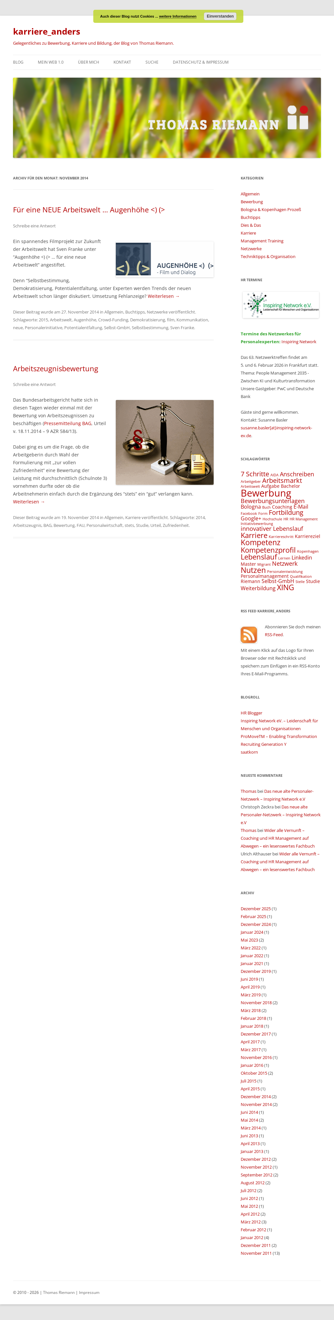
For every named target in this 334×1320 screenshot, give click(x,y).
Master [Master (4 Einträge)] (248, 564)
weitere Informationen (177, 16)
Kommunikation (192, 320)
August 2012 (253, 1183)
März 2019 (251, 995)
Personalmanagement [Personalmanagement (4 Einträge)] (265, 576)
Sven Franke (182, 327)
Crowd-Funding (113, 320)
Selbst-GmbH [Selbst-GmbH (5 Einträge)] (278, 581)
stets (129, 525)
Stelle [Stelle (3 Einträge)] (300, 581)
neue (18, 327)
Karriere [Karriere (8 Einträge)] (254, 535)
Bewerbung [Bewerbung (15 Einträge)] (266, 492)
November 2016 (256, 1057)
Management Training (262, 241)
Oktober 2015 (254, 1073)
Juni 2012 (249, 1198)
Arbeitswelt (61, 320)
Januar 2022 (252, 956)
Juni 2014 (249, 1112)
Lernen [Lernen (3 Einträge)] (284, 558)
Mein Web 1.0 (51, 62)
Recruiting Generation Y (263, 744)
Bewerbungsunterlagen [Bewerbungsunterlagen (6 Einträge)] (273, 501)
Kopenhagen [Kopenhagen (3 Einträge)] (308, 551)
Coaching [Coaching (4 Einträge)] (282, 507)
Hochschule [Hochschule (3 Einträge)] (272, 519)
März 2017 (251, 1049)
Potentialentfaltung (83, 327)
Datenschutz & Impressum (201, 62)
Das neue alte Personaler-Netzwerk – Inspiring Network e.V (281, 814)
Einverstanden (220, 16)
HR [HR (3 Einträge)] (285, 519)
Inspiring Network (298, 342)
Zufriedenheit (176, 525)
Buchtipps (135, 312)
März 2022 (251, 948)
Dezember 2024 (256, 924)
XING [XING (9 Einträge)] (285, 587)
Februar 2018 (253, 1018)
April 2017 (250, 1042)
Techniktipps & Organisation (268, 256)
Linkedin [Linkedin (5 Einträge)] (302, 557)
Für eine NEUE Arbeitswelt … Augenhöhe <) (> (89, 209)
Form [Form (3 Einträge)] (262, 513)
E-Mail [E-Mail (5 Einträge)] (301, 506)
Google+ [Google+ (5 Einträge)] (251, 518)
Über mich (88, 62)
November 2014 (256, 1104)
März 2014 (251, 1128)
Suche (152, 62)
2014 (200, 517)
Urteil (155, 525)
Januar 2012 (252, 1237)
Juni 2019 (249, 979)
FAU (80, 525)
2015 (43, 320)
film (171, 320)
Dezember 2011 (256, 1245)
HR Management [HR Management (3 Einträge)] (304, 519)
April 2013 (250, 1143)
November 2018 (256, 1002)
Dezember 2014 (256, 1096)
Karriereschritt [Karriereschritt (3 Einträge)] (281, 536)
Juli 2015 (248, 1081)
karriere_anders (46, 31)
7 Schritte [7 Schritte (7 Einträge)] (255, 473)
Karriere (133, 517)
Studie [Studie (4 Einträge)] (313, 581)
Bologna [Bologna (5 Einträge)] (251, 506)
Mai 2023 (249, 940)
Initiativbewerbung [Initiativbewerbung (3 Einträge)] (257, 523)
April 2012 (250, 1214)
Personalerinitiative (43, 327)
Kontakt (122, 62)
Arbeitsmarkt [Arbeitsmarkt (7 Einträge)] (282, 480)
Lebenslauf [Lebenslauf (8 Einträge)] (259, 556)
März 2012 (251, 1222)
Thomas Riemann (58, 1292)
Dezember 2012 (256, 1159)
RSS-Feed (274, 634)
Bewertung (64, 525)
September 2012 (256, 1175)
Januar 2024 (252, 932)
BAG (47, 525)
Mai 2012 (249, 1206)
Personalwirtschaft (104, 525)
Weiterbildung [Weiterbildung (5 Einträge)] (258, 588)
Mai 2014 (249, 1120)
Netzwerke (157, 312)
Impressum (89, 1292)
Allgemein (113, 312)
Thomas (248, 791)
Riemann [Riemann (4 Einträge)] (250, 581)
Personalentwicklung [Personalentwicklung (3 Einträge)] (285, 571)
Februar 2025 (253, 916)
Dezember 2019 (256, 971)
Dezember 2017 (256, 1034)
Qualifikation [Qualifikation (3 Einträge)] (301, 576)
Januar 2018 (252, 1026)
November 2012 (256, 1167)
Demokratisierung (147, 320)
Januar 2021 (252, 963)
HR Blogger (251, 713)
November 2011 (256, 1253)
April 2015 (250, 1089)
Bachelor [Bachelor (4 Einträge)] (290, 486)
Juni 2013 (249, 1136)
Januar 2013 (252, 1151)
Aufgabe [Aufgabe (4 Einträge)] (270, 486)
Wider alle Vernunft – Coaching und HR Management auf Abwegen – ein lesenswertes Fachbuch (278, 838)
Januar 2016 (252, 1065)
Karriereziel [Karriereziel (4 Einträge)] (307, 536)
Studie (142, 525)
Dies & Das (251, 225)
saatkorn (249, 752)
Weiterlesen (164, 296)
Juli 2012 (248, 1190)
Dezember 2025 (256, 909)
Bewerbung (252, 202)
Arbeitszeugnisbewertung (55, 368)
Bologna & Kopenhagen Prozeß (271, 209)
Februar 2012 (253, 1230)
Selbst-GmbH (117, 327)
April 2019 (250, 987)
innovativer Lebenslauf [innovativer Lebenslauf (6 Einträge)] (272, 528)
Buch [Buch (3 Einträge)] (266, 507)
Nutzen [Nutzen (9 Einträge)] (253, 570)
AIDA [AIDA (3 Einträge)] (274, 475)
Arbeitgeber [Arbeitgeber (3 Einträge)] (251, 481)
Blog (18, 62)
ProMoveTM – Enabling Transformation (279, 736)
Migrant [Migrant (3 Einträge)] (264, 564)
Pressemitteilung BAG (67, 423)
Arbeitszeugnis (27, 525)
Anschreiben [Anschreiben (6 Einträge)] (297, 474)
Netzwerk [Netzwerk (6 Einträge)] (284, 563)
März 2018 (251, 1010)
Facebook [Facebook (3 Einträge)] (249, 513)
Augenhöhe (85, 320)
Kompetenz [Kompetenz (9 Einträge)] (261, 542)
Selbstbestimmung (150, 327)
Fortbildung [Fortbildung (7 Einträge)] (286, 512)
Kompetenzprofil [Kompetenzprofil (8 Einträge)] (268, 550)
